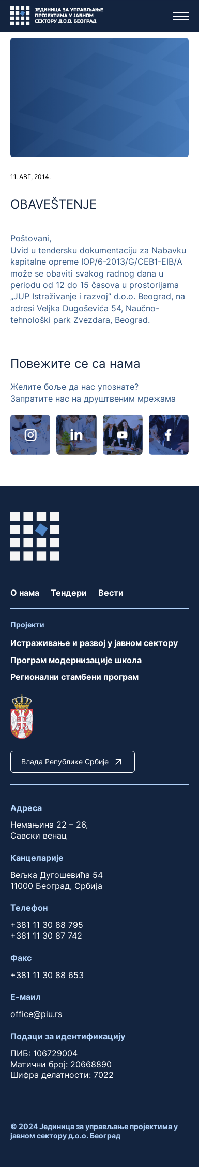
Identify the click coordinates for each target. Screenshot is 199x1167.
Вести (111, 592)
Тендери (69, 592)
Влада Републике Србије (72, 762)
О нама (24, 592)
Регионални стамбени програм (74, 676)
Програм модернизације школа (76, 660)
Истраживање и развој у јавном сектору (94, 643)
